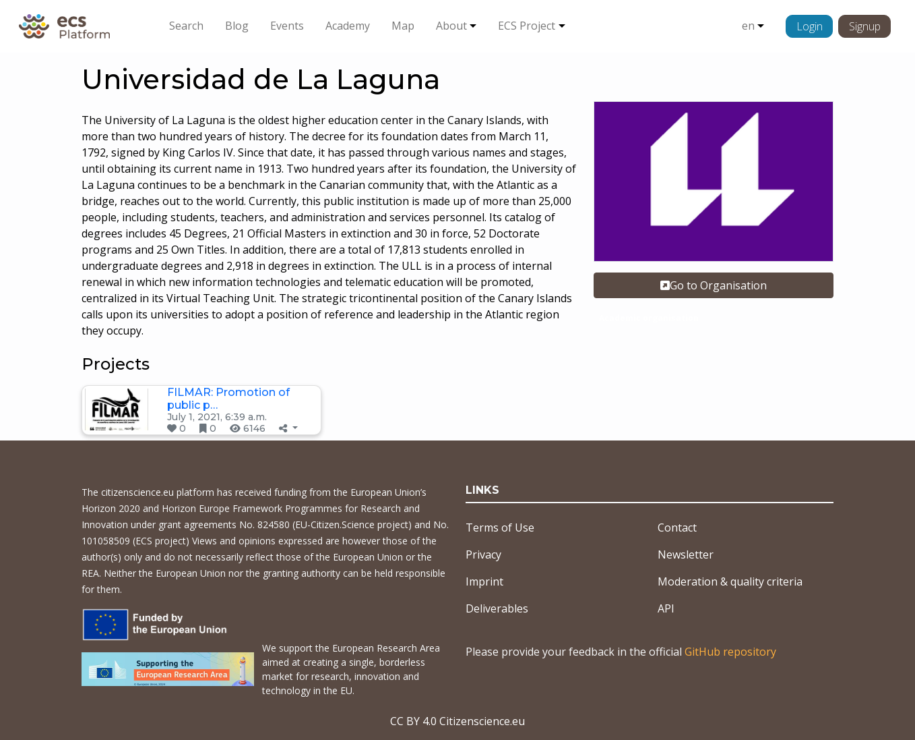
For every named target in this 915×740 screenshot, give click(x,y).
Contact (677, 527)
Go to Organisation (713, 285)
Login (809, 26)
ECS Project (526, 25)
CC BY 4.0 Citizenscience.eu (457, 721)
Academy (347, 25)
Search (186, 25)
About (451, 25)
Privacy (483, 554)
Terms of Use (500, 527)
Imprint (484, 581)
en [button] (748, 25)
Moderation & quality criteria (730, 581)
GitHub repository (730, 651)
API (666, 608)
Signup (865, 26)
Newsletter (686, 554)
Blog (237, 25)
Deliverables (497, 608)
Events (287, 25)
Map (402, 25)
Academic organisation (649, 318)
